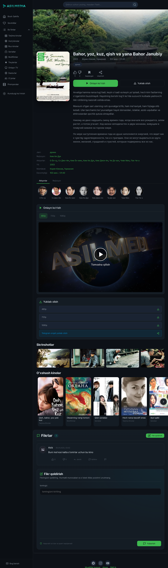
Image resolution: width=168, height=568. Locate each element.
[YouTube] (107, 563)
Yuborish (149, 543)
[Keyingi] (163, 401)
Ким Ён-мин (76, 160)
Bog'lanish (12, 563)
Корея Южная (88, 59)
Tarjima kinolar (13, 35)
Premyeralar (11, 84)
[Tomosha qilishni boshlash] (100, 257)
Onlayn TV (11, 67)
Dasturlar (11, 73)
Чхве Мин (125, 160)
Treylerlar (11, 62)
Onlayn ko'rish (95, 83)
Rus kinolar (12, 46)
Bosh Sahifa (11, 16)
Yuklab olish (142, 83)
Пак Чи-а (135, 160)
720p (53, 216)
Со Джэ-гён (63, 160)
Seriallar (10, 51)
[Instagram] (100, 563)
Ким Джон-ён (101, 160)
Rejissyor (57, 180)
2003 (75, 59)
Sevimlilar (9, 23)
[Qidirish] (134, 4)
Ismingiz (43, 485)
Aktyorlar (43, 180)
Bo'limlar (16, 29)
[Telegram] (93, 563)
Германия (101, 59)
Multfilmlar (11, 57)
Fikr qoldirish (155, 435)
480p (43, 216)
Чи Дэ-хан (114, 160)
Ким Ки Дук (55, 156)
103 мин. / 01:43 (117, 59)
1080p (62, 216)
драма (77, 64)
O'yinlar (10, 78)
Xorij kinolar (12, 41)
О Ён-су (53, 160)
